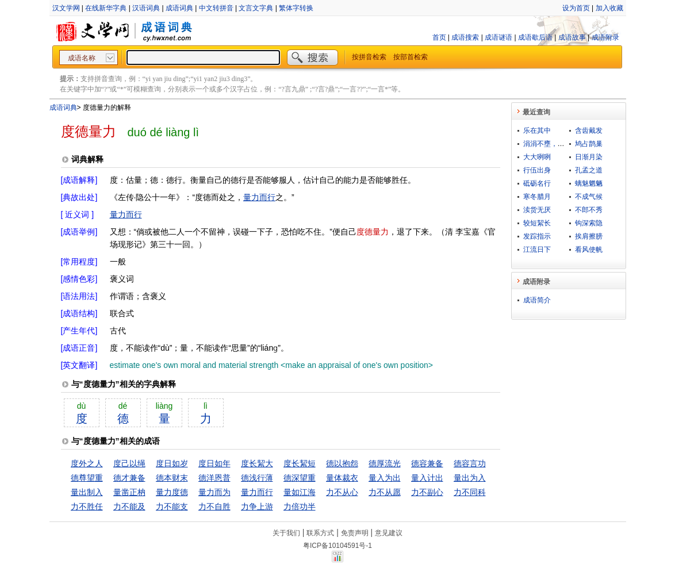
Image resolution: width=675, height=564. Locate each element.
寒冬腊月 (537, 197)
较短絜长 (537, 223)
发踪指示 (537, 236)
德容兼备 (427, 463)
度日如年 (214, 463)
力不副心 (427, 492)
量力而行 (259, 197)
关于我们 (286, 533)
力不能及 (129, 506)
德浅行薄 (257, 477)
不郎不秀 (589, 210)
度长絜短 (299, 463)
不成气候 (589, 197)
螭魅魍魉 (589, 183)
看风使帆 (589, 249)
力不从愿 (385, 492)
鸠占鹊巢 (589, 144)
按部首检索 (410, 57)
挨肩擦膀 (589, 236)
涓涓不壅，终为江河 (554, 144)
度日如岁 (172, 463)
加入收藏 (609, 8)
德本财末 (172, 477)
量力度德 (172, 492)
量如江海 (299, 492)
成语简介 (537, 300)
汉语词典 (146, 8)
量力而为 (214, 492)
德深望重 (299, 477)
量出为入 (470, 477)
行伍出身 (537, 170)
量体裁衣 (342, 477)
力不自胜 (214, 506)
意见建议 (388, 533)
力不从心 (342, 492)
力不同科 (470, 492)
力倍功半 (299, 506)
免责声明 (355, 533)
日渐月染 (589, 157)
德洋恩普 (214, 477)
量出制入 (87, 492)
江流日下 (537, 249)
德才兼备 (129, 477)
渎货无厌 (537, 210)
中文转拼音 (216, 8)
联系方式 (320, 533)
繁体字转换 (296, 8)
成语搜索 (465, 37)
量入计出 (427, 477)
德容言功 (470, 463)
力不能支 (172, 506)
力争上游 (257, 506)
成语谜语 (498, 37)
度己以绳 (129, 463)
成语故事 (572, 37)
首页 (439, 37)
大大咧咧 (537, 157)
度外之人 (87, 463)
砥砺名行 (537, 183)
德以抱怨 (342, 463)
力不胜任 (87, 506)
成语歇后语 (535, 37)
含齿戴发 (589, 130)
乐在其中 (537, 130)
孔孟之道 (589, 170)
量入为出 (385, 477)
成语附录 (605, 37)
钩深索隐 (589, 223)
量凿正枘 (129, 492)
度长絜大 (257, 463)
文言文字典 (256, 8)
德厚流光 (385, 463)
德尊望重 (87, 477)
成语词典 (179, 8)
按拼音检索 (369, 57)
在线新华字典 (105, 8)
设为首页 (576, 8)
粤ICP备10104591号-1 (337, 546)
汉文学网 (66, 8)
